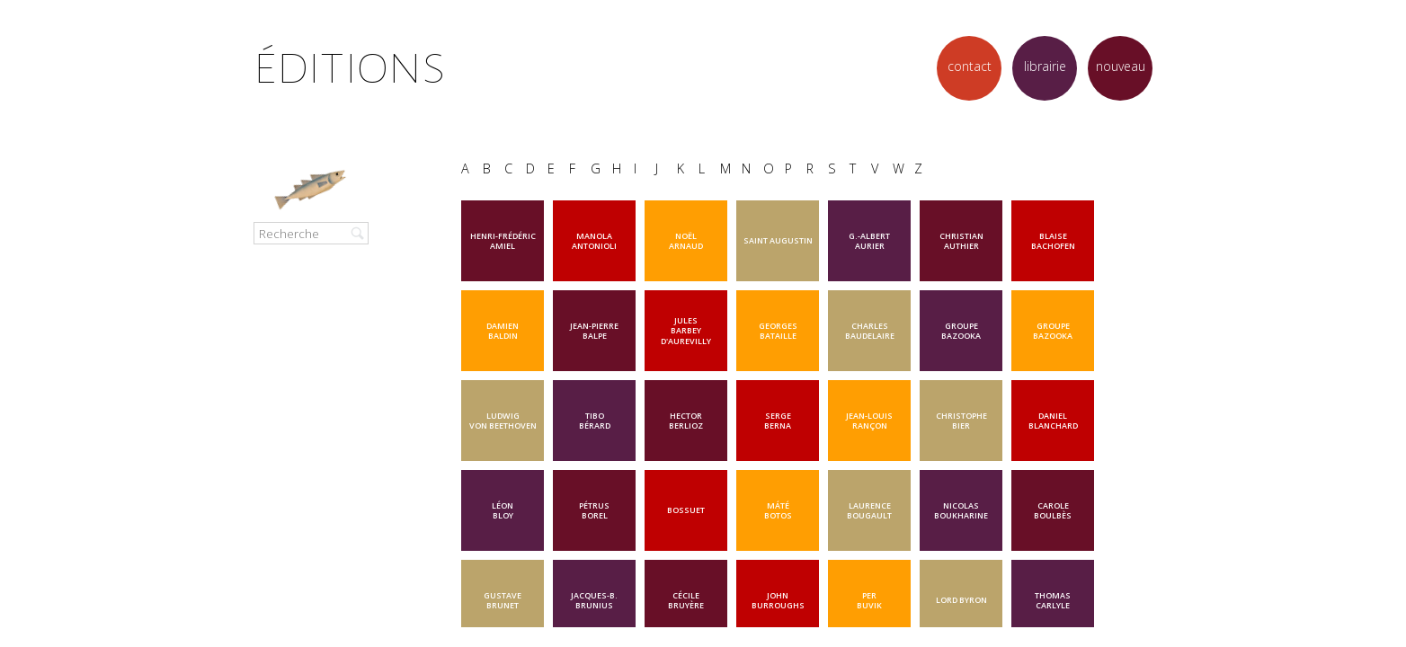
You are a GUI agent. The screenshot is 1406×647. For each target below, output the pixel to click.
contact (970, 66)
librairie (1045, 66)
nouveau (1120, 66)
